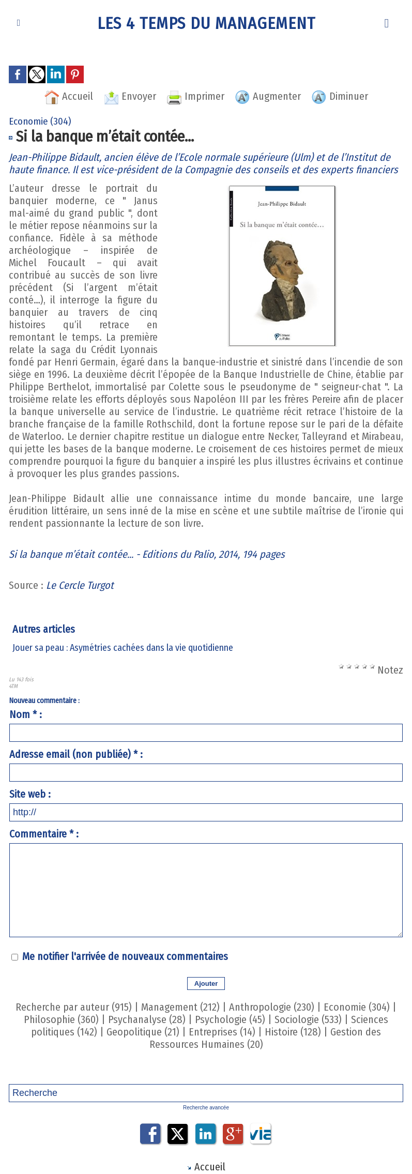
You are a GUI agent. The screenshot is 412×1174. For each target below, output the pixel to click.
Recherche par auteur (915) (74, 1007)
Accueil (68, 96)
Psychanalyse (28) (147, 1019)
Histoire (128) (293, 1032)
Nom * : (25, 714)
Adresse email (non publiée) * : (76, 754)
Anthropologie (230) (271, 1007)
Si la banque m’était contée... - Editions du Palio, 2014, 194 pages (147, 554)
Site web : (30, 794)
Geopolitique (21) (142, 1032)
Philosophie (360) (61, 1019)
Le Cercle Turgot (80, 585)
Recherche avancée (206, 1107)
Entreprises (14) (222, 1032)
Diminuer (339, 96)
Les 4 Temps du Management (206, 23)
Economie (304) (357, 1007)
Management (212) (180, 1007)
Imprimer (195, 96)
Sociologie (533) (308, 1019)
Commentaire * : (44, 834)
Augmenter (268, 96)
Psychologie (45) (230, 1019)
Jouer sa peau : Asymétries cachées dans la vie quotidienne (122, 647)
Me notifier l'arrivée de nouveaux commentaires (125, 956)
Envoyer (129, 96)
